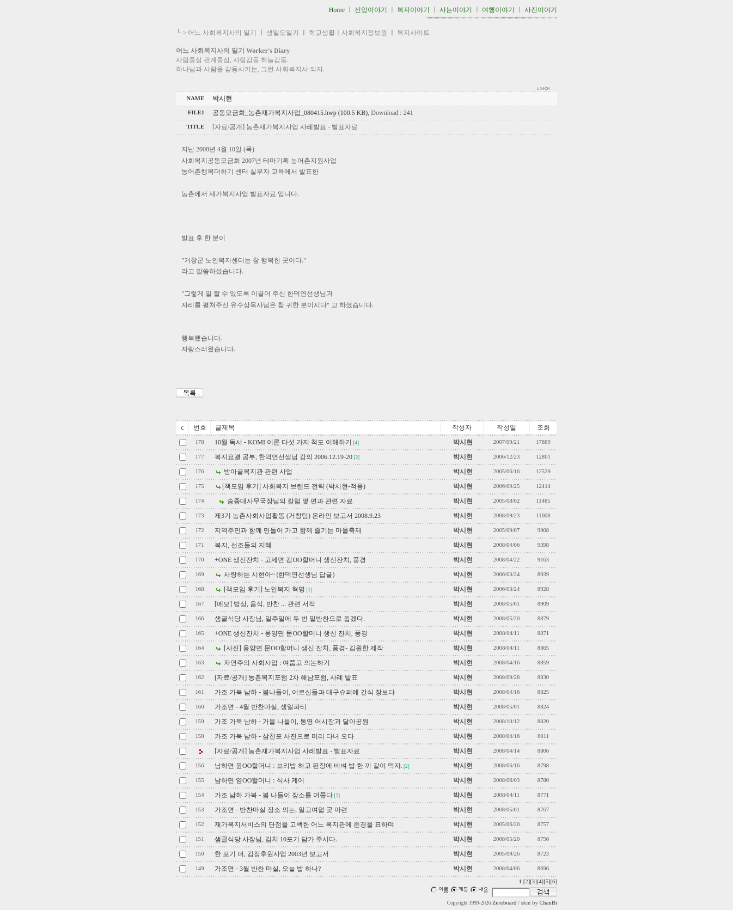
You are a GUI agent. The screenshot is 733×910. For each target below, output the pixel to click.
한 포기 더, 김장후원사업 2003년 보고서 (272, 854)
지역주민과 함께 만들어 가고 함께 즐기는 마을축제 (288, 530)
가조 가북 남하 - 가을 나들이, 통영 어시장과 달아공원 (292, 721)
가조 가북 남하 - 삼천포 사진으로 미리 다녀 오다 (284, 736)
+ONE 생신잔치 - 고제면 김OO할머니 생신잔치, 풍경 (290, 560)
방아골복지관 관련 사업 (257, 471)
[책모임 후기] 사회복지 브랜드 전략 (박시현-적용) (293, 486)
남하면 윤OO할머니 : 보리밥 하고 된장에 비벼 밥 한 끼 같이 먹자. (308, 765)
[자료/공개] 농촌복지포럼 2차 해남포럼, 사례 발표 (286, 677)
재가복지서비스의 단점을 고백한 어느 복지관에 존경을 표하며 (304, 824)
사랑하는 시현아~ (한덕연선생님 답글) (278, 574)
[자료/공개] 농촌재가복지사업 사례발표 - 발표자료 (287, 751)
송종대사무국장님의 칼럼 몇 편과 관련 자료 (289, 501)
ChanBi (548, 903)
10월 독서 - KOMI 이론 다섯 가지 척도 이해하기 (283, 442)
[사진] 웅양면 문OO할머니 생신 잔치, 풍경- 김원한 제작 (302, 648)
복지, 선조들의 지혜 (243, 545)
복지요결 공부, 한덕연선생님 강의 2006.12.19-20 (283, 457)
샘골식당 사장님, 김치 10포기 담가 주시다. (276, 839)
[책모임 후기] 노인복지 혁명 (263, 589)
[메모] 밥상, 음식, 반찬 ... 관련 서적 (265, 604)
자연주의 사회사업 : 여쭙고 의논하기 (276, 663)
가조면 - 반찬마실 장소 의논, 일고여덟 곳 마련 (281, 810)
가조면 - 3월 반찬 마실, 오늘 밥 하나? (268, 868)
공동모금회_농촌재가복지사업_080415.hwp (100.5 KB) (290, 113)
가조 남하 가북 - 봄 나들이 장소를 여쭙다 (274, 795)
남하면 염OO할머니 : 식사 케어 (259, 780)
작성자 (462, 427)
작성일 (506, 427)
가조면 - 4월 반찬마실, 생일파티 (261, 707)
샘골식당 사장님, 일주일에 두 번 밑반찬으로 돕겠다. (290, 618)
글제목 (225, 427)
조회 (543, 427)
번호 (199, 427)
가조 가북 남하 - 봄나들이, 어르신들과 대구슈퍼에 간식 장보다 (305, 692)
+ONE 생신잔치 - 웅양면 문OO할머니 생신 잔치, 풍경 (291, 633)
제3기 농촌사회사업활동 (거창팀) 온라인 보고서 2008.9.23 (298, 516)
